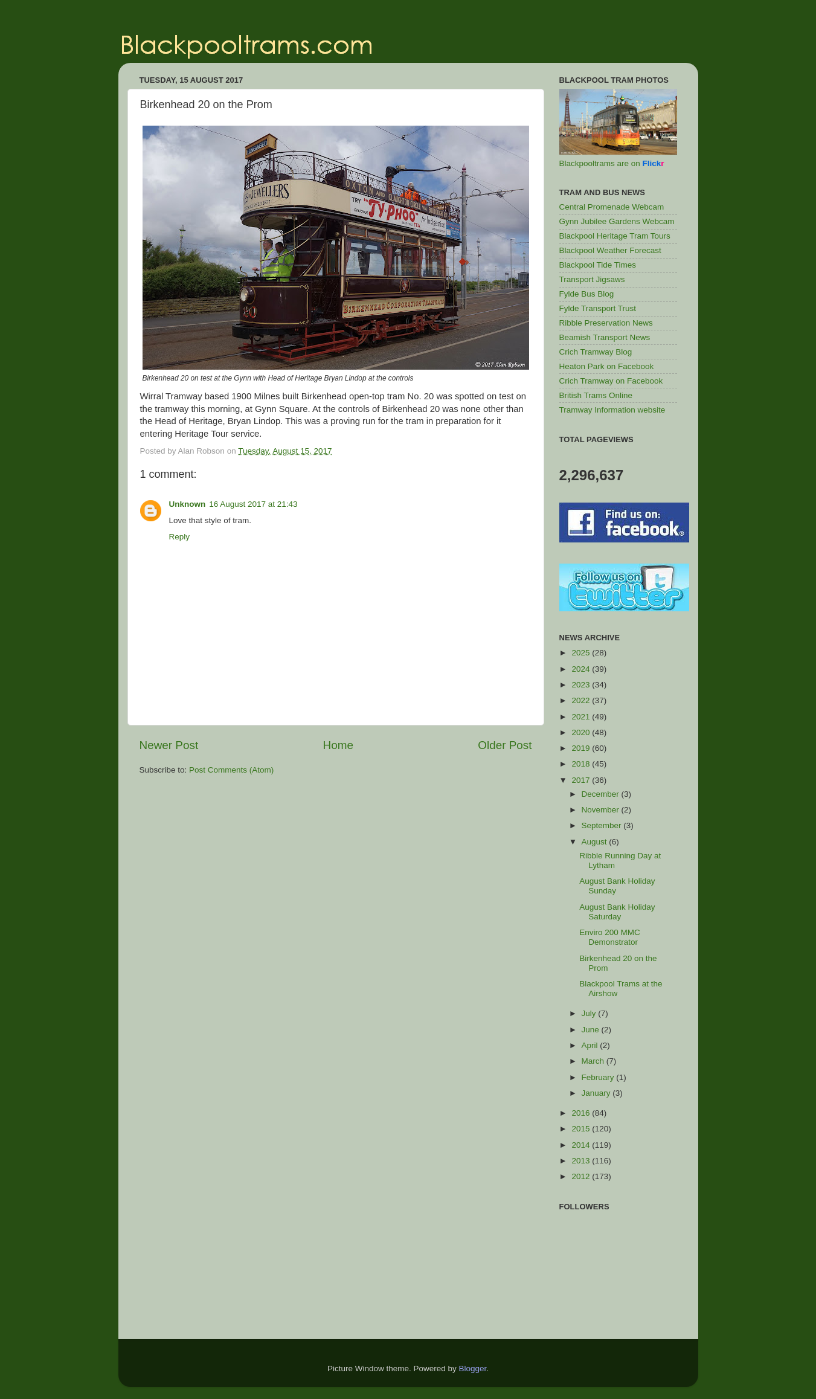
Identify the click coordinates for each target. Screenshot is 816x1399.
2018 (581, 763)
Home (338, 745)
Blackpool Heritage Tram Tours (614, 235)
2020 (581, 732)
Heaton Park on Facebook (606, 366)
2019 (581, 748)
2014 (581, 1145)
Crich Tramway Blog (595, 351)
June (592, 1029)
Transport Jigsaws (592, 279)
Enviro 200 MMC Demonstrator (609, 937)
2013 (581, 1160)
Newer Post (169, 745)
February (599, 1077)
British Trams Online (596, 395)
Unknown (187, 504)
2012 (581, 1176)
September (603, 825)
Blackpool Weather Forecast (610, 250)
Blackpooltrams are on (611, 163)
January (597, 1093)
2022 (581, 700)
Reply (179, 536)
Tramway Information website (612, 409)
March (594, 1061)
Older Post (505, 745)
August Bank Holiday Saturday (617, 911)
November (602, 809)
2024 (581, 669)
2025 (581, 652)
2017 (581, 780)
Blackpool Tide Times (598, 264)
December (602, 794)
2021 (581, 716)
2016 (581, 1113)
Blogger (473, 1368)
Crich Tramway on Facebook (611, 380)
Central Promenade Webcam (611, 206)
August (595, 841)
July (590, 1013)
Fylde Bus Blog (586, 293)
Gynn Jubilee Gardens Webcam (617, 221)
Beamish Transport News (605, 337)
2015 (581, 1128)
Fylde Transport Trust (598, 308)
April (591, 1045)
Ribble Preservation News (606, 322)
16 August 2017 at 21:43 (253, 504)
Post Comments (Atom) (231, 769)
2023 (581, 684)
